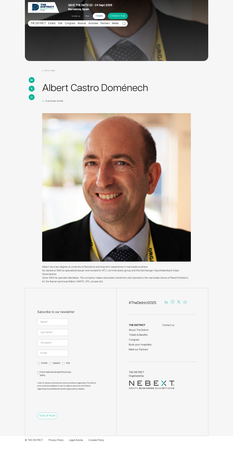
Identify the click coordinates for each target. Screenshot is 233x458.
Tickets (99, 16)
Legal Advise (76, 440)
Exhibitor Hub (117, 16)
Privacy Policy (56, 440)
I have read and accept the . (55, 373)
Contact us (76, 16)
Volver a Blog (48, 71)
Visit (68, 363)
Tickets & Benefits (138, 335)
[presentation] (60, 400)
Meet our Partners (138, 349)
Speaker (57, 363)
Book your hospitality (140, 344)
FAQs (87, 16)
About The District (139, 330)
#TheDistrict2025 (142, 303)
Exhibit (44, 363)
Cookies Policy (96, 440)
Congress (134, 340)
